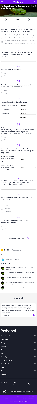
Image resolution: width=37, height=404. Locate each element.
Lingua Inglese (5, 357)
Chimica (3, 346)
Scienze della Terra (6, 360)
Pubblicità (18, 396)
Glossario (3, 374)
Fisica (2, 353)
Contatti (6, 396)
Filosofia (3, 371)
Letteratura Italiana (6, 336)
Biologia (3, 343)
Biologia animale (17, 250)
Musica (3, 367)
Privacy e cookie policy (9, 398)
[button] (2, 2)
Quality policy (31, 396)
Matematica (4, 339)
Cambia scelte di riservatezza (28, 398)
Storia (3, 350)
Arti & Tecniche (5, 364)
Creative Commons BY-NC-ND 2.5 (18, 392)
